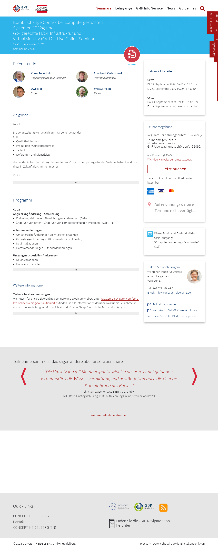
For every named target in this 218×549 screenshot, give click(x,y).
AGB (202, 543)
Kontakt (19, 521)
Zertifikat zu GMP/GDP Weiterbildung (175, 310)
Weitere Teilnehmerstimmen (109, 415)
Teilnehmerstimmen (165, 304)
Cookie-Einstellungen (184, 543)
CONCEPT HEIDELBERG (31, 516)
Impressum (144, 543)
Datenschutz (161, 543)
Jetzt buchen (174, 168)
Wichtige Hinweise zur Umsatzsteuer (169, 159)
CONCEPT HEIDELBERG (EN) (34, 527)
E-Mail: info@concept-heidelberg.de (169, 292)
